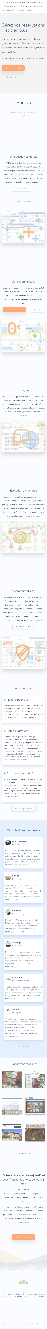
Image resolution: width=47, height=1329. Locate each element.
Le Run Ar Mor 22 (18, 946)
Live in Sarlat (17, 879)
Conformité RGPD (23, 626)
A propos (5, 1295)
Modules (37, 309)
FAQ (9, 1294)
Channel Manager (23, 201)
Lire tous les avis (23, 1046)
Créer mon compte (13, 68)
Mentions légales (41, 1295)
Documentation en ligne (18, 788)
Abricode (40, 1323)
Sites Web (25, 1295)
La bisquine (16, 1013)
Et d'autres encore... (23, 1153)
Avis (13, 1294)
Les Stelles (16, 844)
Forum (6, 793)
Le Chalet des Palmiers (20, 981)
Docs (30, 1294)
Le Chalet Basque (19, 914)
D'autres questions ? (23, 808)
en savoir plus (7, 10)
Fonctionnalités (12, 77)
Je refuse (29, 10)
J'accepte (20, 10)
